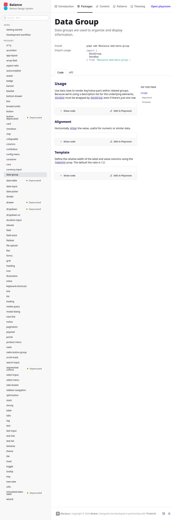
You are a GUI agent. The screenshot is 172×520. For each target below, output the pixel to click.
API (71, 72)
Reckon (94, 513)
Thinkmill (151, 513)
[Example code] (67, 110)
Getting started (14, 29)
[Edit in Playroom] (120, 110)
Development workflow (18, 34)
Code (60, 72)
